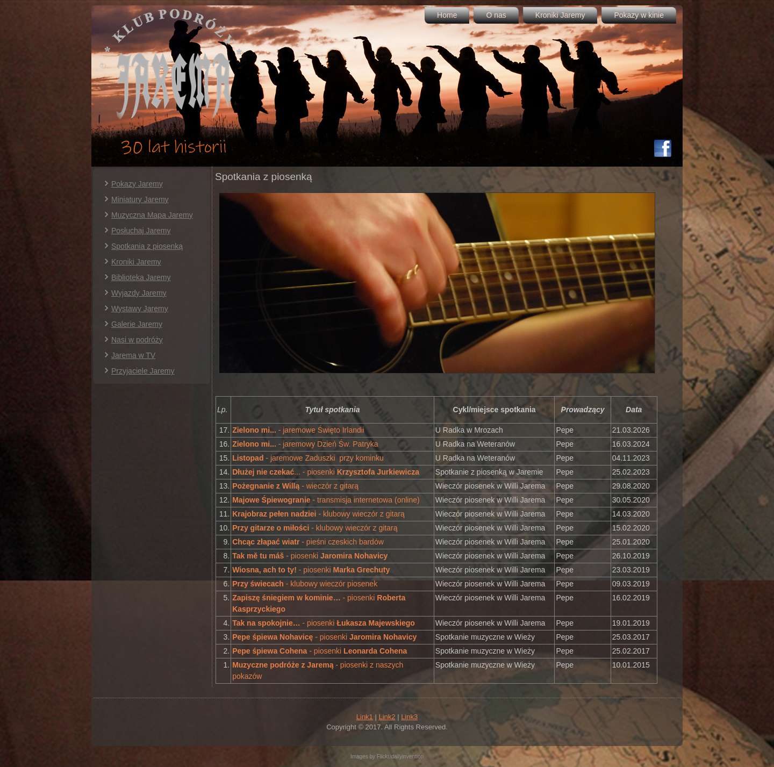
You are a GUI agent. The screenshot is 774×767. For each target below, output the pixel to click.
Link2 (386, 717)
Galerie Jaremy (136, 324)
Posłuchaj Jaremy (141, 230)
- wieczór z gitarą (295, 486)
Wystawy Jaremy (139, 308)
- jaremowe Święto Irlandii (298, 430)
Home (447, 15)
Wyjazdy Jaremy (139, 293)
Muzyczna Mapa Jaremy (152, 215)
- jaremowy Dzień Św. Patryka (305, 444)
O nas (496, 15)
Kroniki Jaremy (560, 15)
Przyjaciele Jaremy (142, 371)
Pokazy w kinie (639, 15)
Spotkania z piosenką (147, 246)
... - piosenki (325, 472)
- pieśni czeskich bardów (308, 541)
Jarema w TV (133, 355)
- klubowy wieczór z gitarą (318, 514)
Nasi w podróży (137, 339)
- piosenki (310, 555)
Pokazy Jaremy (137, 184)
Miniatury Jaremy (140, 199)
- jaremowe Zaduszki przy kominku (308, 458)
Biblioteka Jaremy (141, 277)
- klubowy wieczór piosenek (305, 583)
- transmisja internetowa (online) (326, 500)
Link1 (364, 717)
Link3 (409, 717)
